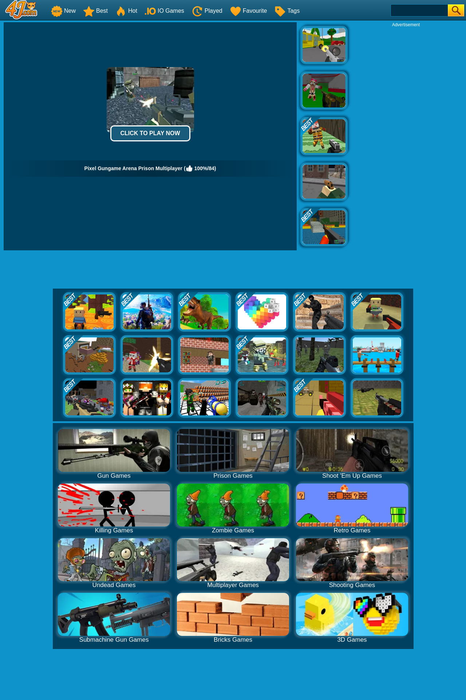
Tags (287, 11)
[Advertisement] (406, 137)
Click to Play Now (150, 133)
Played (206, 11)
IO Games (164, 11)
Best (95, 11)
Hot (126, 11)
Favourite (248, 11)
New (63, 11)
